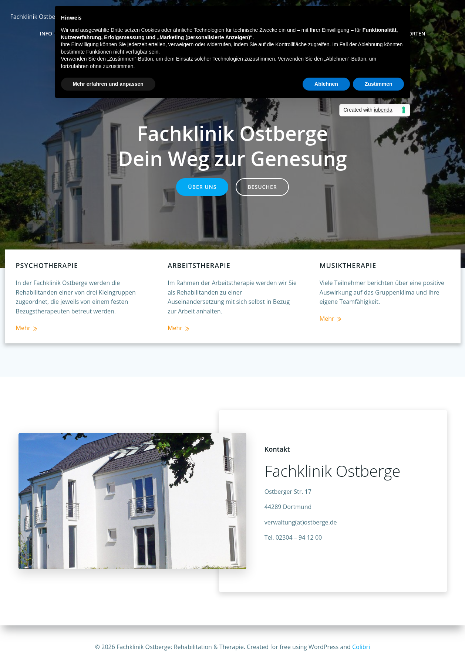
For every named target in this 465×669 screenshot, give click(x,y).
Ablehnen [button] (326, 84)
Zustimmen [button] (378, 84)
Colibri (361, 647)
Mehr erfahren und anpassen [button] (108, 84)
